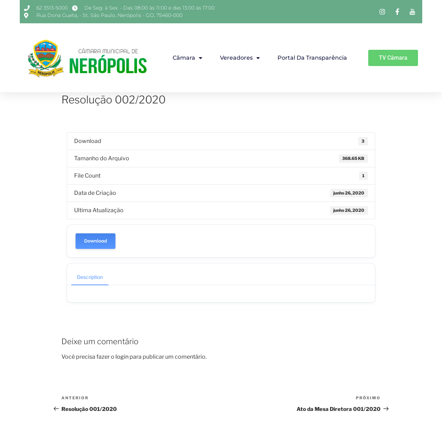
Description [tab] (90, 277)
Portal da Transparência (312, 57)
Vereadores (240, 58)
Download (95, 241)
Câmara (187, 58)
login (122, 356)
